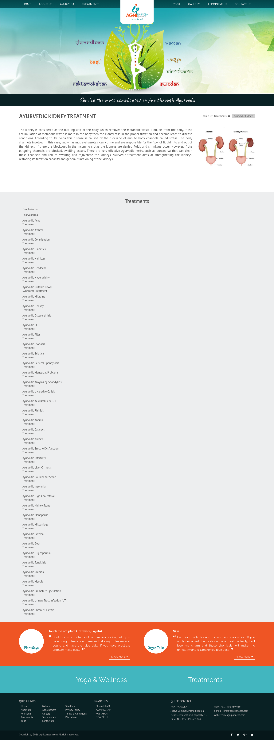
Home (27, 4)
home (205, 116)
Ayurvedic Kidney (243, 116)
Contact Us (48, 721)
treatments (220, 116)
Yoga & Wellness (101, 680)
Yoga (176, 4)
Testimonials (49, 717)
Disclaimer (71, 717)
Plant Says (31, 648)
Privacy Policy (72, 710)
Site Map (70, 706)
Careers (46, 713)
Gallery (194, 4)
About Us (45, 4)
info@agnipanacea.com (235, 710)
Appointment (217, 4)
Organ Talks (156, 648)
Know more (119, 656)
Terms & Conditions (76, 713)
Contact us (243, 4)
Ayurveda (67, 4)
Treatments (90, 4)
